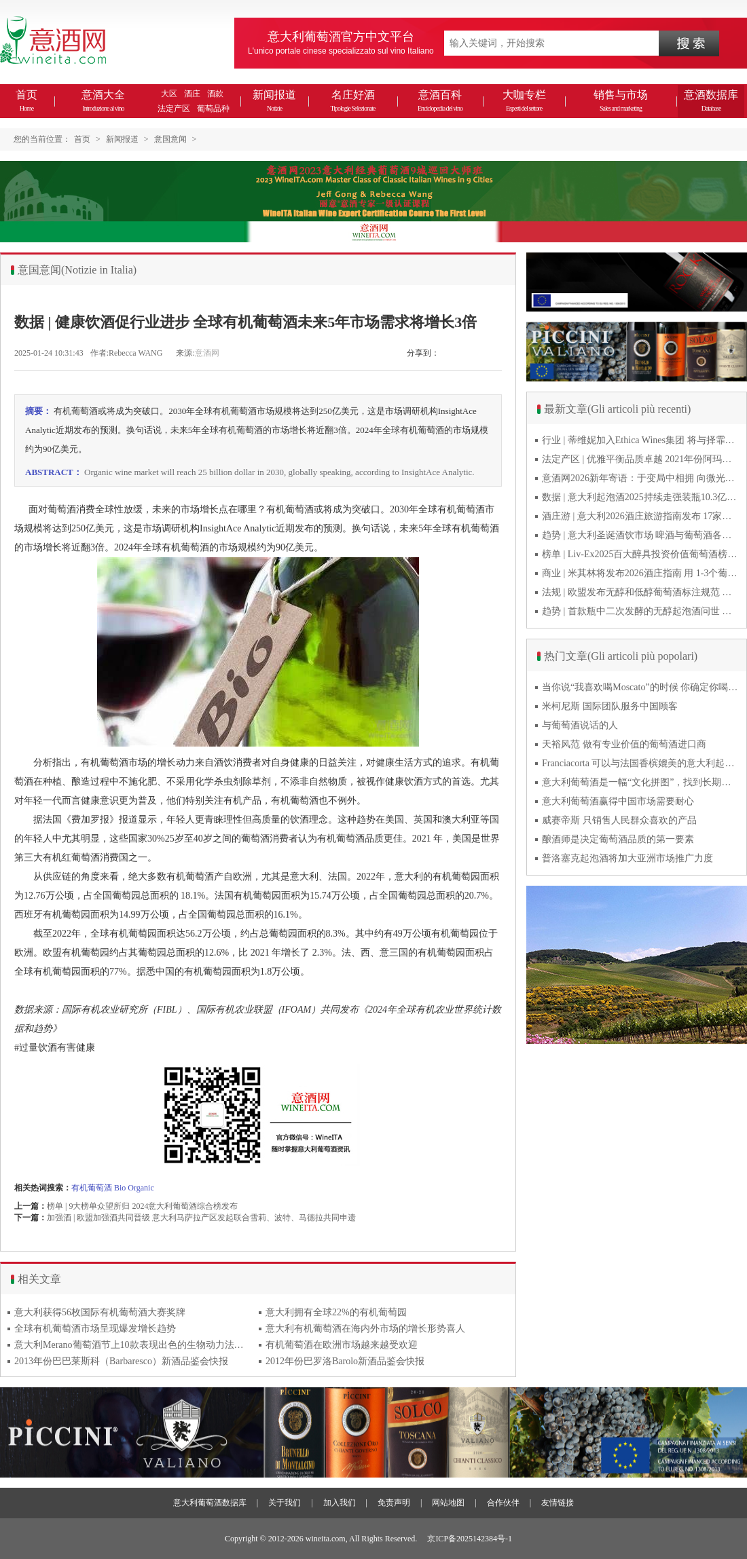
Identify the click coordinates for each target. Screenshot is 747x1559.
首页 (26, 100)
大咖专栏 (524, 100)
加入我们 (339, 1502)
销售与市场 (621, 100)
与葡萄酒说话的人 (580, 725)
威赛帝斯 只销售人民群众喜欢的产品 (619, 820)
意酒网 (207, 353)
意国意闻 (170, 139)
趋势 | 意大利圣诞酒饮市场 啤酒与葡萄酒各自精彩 (640, 535)
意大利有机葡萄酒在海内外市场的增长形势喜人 (365, 1328)
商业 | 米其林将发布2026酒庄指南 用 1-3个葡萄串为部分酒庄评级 (640, 573)
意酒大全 (103, 100)
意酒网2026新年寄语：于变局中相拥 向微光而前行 (640, 478)
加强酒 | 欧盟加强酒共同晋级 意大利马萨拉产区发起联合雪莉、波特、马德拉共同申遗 (201, 1217)
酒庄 (192, 93)
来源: (185, 353)
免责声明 (394, 1502)
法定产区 (174, 108)
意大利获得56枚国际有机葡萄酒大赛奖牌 (99, 1312)
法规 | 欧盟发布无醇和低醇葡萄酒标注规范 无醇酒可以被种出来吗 (640, 592)
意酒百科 (440, 100)
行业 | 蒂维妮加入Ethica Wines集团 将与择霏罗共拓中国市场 (640, 440)
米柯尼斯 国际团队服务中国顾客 (610, 706)
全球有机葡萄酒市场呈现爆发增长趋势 (95, 1328)
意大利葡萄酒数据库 (210, 1502)
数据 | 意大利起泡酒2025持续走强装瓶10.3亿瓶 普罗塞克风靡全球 (640, 497)
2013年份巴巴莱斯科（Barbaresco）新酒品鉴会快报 (121, 1361)
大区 (169, 93)
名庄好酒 (352, 100)
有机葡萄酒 (91, 1187)
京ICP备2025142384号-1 (469, 1538)
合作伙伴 (503, 1502)
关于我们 (284, 1502)
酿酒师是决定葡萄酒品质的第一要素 (618, 839)
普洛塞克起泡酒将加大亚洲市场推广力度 (627, 858)
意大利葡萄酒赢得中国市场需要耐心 (618, 801)
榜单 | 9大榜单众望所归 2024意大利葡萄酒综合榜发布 (142, 1206)
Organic (140, 1187)
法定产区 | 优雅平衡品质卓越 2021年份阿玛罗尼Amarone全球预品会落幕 (640, 459)
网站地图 (448, 1502)
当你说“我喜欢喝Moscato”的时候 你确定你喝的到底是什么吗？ (640, 687)
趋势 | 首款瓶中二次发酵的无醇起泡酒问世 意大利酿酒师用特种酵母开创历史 (640, 611)
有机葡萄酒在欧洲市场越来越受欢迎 (342, 1345)
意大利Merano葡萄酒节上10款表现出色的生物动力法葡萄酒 (133, 1345)
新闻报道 (274, 100)
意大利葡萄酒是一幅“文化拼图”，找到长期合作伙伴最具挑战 (640, 782)
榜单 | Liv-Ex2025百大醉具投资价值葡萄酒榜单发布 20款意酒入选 (640, 554)
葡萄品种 (213, 108)
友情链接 (557, 1502)
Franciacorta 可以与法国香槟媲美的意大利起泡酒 (640, 763)
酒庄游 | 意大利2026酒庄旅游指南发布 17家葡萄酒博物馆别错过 (640, 516)
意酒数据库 (711, 100)
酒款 (215, 93)
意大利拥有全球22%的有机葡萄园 (336, 1312)
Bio (120, 1187)
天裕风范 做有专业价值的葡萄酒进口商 (624, 744)
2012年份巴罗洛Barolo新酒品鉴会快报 (345, 1361)
